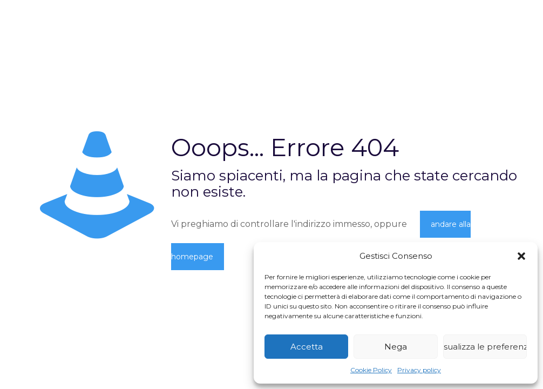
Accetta (306, 346)
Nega (395, 346)
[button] (521, 256)
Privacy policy (419, 370)
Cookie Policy (371, 370)
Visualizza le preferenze (485, 346)
